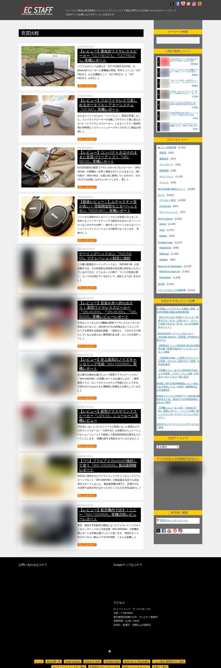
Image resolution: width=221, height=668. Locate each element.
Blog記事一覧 (54, 661)
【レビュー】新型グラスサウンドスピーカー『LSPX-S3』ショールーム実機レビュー (108, 416)
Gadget (163, 235)
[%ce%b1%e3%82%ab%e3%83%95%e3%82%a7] (189, 4)
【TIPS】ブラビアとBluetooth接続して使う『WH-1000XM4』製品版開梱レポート (108, 465)
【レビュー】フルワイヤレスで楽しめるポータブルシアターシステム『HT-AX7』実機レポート (108, 105)
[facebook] (178, 4)
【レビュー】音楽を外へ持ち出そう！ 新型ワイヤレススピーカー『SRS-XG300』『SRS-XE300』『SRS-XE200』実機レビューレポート (108, 309)
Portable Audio (165, 242)
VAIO (162, 230)
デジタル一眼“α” (167, 200)
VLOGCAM (165, 206)
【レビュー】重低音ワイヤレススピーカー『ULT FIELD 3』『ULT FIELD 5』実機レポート (108, 55)
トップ (38, 661)
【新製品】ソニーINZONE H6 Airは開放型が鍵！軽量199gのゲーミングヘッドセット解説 (178, 348)
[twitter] (172, 4)
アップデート (166, 164)
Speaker (163, 259)
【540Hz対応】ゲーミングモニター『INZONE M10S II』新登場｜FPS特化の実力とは (177, 336)
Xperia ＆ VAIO (92, 661)
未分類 (161, 284)
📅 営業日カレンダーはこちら (172, 520)
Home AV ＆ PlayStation (136, 661)
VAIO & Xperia (165, 218)
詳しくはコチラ (87, 85)
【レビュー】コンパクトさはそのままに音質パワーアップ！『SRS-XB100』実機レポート (108, 157)
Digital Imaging (72, 661)
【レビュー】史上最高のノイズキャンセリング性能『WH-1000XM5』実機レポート (108, 364)
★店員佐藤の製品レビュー (172, 189)
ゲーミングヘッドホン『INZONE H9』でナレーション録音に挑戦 (105, 255)
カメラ (161, 195)
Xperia (162, 224)
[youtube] (183, 4)
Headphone (165, 247)
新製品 (162, 152)
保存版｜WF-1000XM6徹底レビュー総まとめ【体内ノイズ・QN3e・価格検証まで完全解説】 (177, 386)
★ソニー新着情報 (167, 147)
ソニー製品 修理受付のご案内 (168, 661)
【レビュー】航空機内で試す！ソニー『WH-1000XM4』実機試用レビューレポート (107, 514)
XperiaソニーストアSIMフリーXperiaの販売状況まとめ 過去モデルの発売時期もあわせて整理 (178, 399)
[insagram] (194, 4)
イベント (164, 182)
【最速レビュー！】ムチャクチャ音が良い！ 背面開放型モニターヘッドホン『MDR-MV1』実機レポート (108, 206)
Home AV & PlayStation (170, 266)
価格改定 (164, 158)
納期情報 (164, 170)
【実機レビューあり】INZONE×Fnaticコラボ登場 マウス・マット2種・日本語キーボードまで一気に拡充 (178, 373)
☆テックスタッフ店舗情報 (172, 290)
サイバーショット (168, 212)
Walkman (164, 253)
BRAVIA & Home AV (169, 271)
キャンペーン (166, 176)
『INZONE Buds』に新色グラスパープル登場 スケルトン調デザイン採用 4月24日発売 (178, 361)
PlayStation (165, 277)
